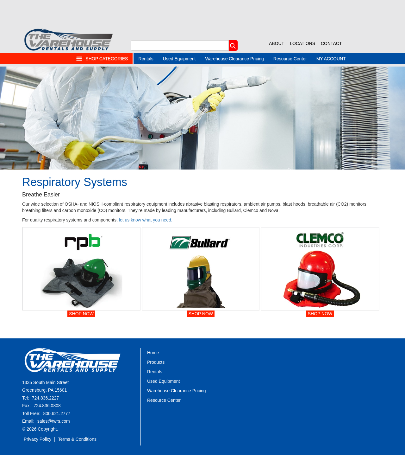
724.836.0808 (47, 405)
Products (156, 362)
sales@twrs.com (53, 421)
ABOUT (276, 43)
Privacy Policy (37, 439)
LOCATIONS (302, 43)
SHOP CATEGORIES (102, 58)
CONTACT (331, 43)
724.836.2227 (45, 398)
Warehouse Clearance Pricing (234, 58)
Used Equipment (179, 58)
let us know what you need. (145, 219)
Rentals (145, 58)
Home (153, 352)
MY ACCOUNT (331, 58)
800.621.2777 (56, 413)
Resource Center (290, 58)
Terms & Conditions (77, 439)
